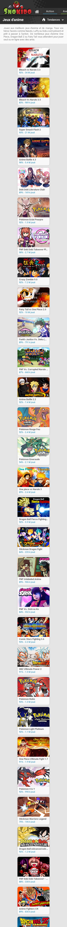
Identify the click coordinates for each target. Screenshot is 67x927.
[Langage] (60, 923)
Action (50, 11)
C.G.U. (20, 922)
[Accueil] (37, 11)
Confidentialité (41, 922)
